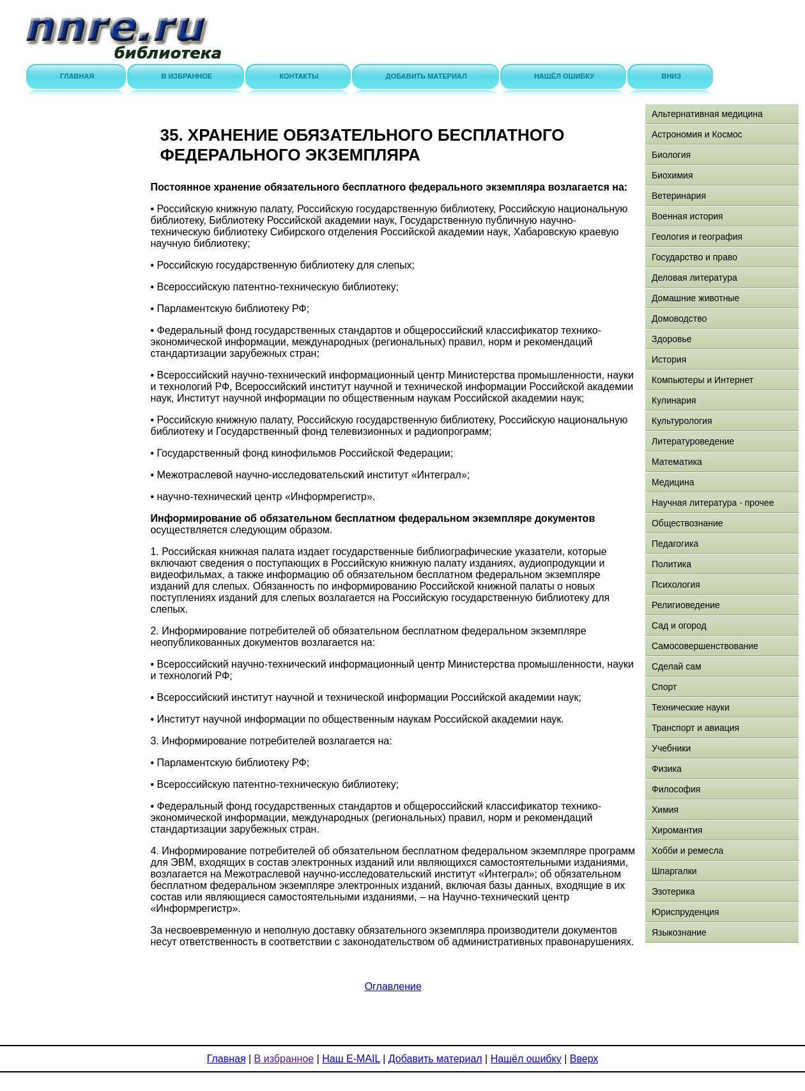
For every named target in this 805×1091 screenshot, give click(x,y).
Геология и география (697, 237)
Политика (671, 564)
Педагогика (675, 543)
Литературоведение (693, 441)
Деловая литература (694, 277)
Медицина (673, 482)
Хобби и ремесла (687, 850)
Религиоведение (686, 605)
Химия (665, 810)
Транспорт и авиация (695, 728)
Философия (676, 789)
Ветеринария (679, 196)
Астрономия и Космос (697, 134)
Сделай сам (677, 666)
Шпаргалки (674, 871)
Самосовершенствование (705, 646)
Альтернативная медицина (707, 114)
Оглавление (393, 986)
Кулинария (674, 400)
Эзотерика (673, 891)
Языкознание (679, 932)
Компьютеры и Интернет (702, 380)
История (669, 359)
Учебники (671, 748)
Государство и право (694, 257)
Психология (676, 584)
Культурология (682, 421)
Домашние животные (695, 298)
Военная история (687, 216)
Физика (667, 769)
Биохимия (672, 175)
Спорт (664, 687)
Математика (677, 462)
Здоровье (672, 339)
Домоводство (679, 318)
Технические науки (691, 707)
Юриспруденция (685, 912)
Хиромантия (677, 830)
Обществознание (687, 523)
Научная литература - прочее (713, 503)
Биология (671, 155)
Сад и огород (679, 625)
